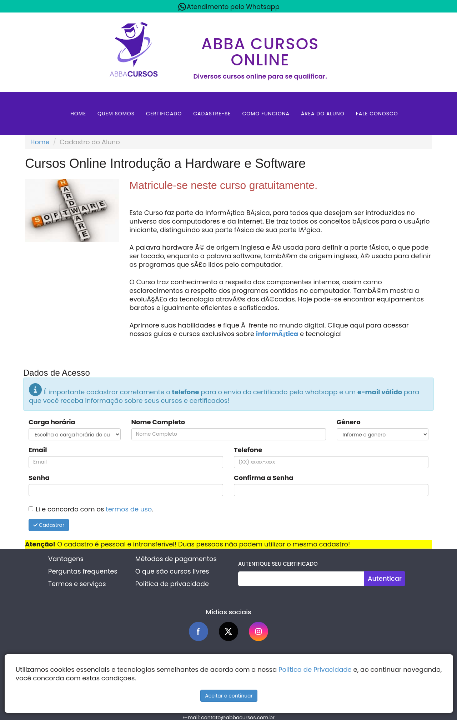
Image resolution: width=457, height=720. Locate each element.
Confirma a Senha (263, 478)
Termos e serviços (77, 583)
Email (38, 450)
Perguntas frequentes (82, 571)
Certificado (164, 113)
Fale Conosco (377, 113)
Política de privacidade (172, 583)
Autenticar (385, 578)
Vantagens (66, 558)
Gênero (349, 422)
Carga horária (52, 422)
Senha (39, 478)
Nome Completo (158, 422)
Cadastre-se (212, 113)
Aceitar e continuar (229, 695)
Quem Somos (116, 113)
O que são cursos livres (172, 571)
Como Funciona (266, 113)
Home (78, 113)
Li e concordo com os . (94, 509)
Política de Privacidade (315, 669)
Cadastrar (48, 525)
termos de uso (129, 509)
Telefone (248, 450)
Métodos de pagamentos (176, 558)
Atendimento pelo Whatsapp (228, 6)
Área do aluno (323, 113)
